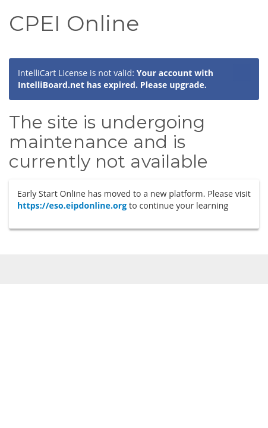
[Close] (242, 78)
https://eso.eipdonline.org (72, 205)
